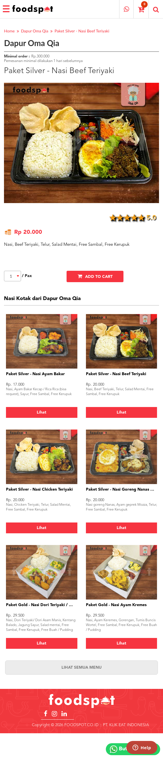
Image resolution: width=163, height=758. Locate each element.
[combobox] (12, 276)
